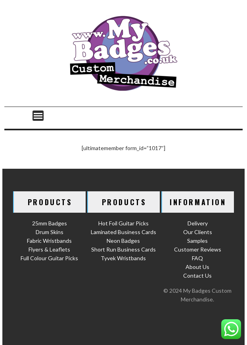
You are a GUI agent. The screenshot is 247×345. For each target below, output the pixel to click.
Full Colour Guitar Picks (49, 258)
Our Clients (197, 232)
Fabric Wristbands (49, 240)
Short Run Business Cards (123, 249)
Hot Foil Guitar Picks (123, 223)
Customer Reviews (197, 249)
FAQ (197, 258)
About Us (197, 266)
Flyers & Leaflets (49, 249)
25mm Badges (49, 223)
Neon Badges (123, 240)
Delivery (198, 223)
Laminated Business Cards (123, 232)
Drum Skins (49, 232)
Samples (197, 240)
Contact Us (197, 275)
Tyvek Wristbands (123, 258)
